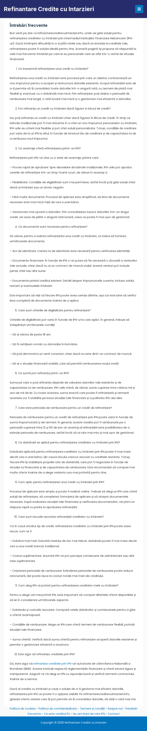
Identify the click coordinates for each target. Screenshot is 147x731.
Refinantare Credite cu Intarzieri (49, 9)
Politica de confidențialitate (58, 709)
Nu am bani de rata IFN (89, 714)
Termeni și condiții (92, 709)
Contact (114, 714)
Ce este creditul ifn (57, 714)
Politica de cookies (23, 709)
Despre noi (115, 709)
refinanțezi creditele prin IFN (52, 664)
